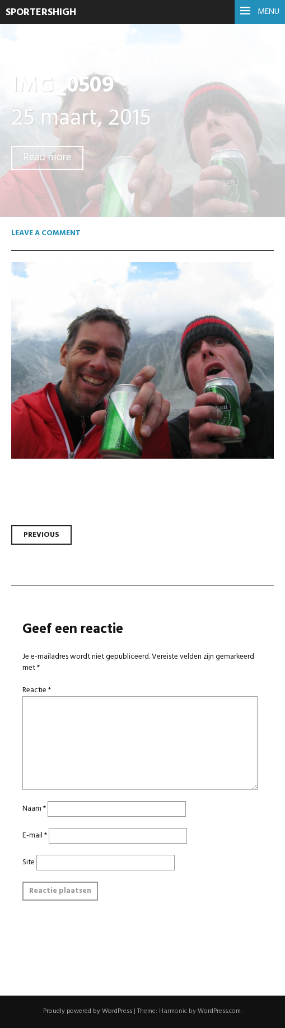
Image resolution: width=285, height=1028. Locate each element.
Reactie (36, 690)
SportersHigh (41, 12)
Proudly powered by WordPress (87, 1011)
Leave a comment (46, 233)
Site (28, 862)
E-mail (34, 835)
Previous (41, 535)
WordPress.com (219, 1011)
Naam (34, 809)
